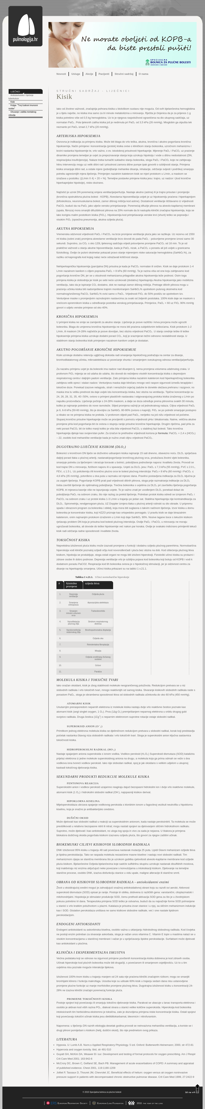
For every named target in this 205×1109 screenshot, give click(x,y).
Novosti (61, 73)
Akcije (89, 73)
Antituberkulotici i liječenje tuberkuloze (21, 97)
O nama (143, 73)
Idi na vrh (193, 1089)
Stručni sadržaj (124, 73)
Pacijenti (103, 73)
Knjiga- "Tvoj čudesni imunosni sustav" (23, 107)
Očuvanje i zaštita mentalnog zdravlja (22, 113)
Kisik (12, 102)
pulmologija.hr (25, 26)
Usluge (75, 73)
